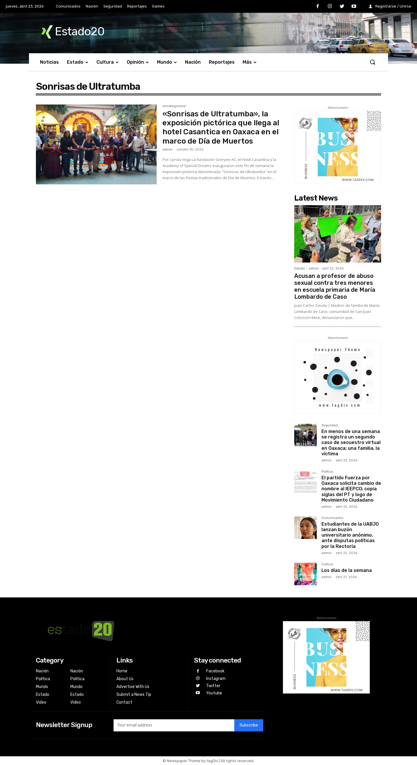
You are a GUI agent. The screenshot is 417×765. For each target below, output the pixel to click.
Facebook (215, 671)
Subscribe (248, 725)
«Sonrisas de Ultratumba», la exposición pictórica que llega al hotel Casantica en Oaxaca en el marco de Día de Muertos (220, 127)
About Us (124, 678)
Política (327, 472)
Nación (42, 671)
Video (41, 702)
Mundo (42, 686)
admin (167, 149)
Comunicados (332, 518)
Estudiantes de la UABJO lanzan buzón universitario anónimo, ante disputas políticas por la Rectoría (350, 535)
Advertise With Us (132, 686)
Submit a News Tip (133, 694)
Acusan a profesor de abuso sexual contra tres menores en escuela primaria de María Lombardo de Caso (334, 286)
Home (121, 671)
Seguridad (329, 425)
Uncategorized (174, 106)
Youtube (214, 693)
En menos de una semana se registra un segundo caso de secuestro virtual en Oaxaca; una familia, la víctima (351, 442)
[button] (372, 62)
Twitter (213, 685)
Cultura (327, 564)
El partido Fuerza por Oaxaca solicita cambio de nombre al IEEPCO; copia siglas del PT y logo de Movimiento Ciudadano (351, 489)
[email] (174, 725)
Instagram (216, 678)
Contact (124, 702)
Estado (299, 268)
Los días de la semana (346, 570)
